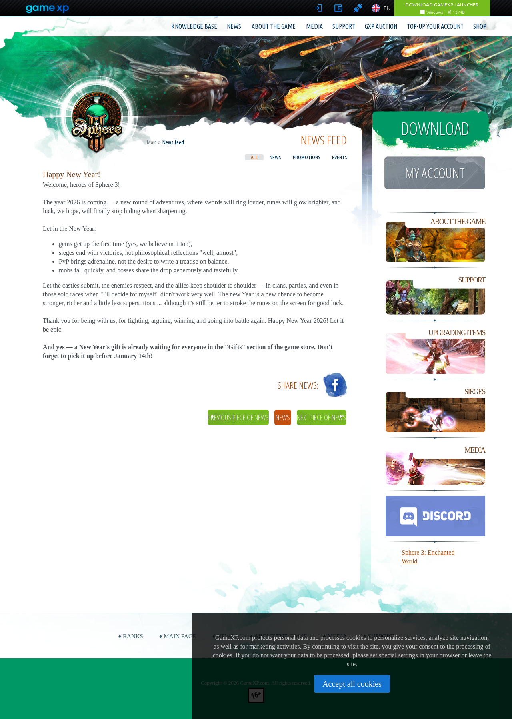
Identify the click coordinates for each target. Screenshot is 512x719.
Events (339, 157)
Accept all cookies (352, 683)
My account (435, 173)
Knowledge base (194, 26)
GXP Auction (381, 26)
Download (435, 128)
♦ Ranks (130, 636)
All (254, 157)
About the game (274, 26)
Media (314, 26)
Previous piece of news (238, 417)
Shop (479, 26)
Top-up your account (435, 26)
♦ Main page (177, 636)
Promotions (306, 157)
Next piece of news (321, 417)
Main (152, 142)
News (234, 26)
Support (343, 26)
